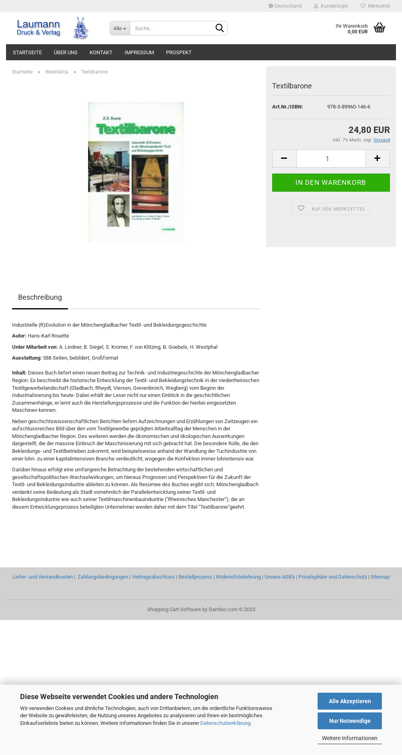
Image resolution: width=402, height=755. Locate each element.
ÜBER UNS (66, 52)
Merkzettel (375, 6)
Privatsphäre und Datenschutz (333, 577)
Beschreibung (40, 297)
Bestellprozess (195, 577)
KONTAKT (101, 52)
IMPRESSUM (139, 52)
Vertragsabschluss (153, 577)
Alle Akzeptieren (350, 701)
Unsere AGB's (280, 577)
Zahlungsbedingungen (103, 577)
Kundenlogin (331, 6)
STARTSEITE (27, 52)
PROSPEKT (179, 52)
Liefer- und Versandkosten (42, 577)
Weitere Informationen (349, 738)
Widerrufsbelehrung (238, 577)
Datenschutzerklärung (225, 723)
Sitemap (380, 577)
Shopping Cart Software (174, 609)
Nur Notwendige (350, 721)
